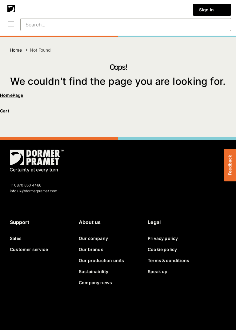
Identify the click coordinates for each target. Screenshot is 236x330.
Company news (95, 282)
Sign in (212, 10)
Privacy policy (163, 238)
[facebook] (17, 308)
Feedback (229, 165)
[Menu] (11, 24)
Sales (16, 238)
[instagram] (76, 308)
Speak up (157, 271)
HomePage (11, 95)
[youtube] (61, 308)
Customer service (29, 249)
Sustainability (93, 271)
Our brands (91, 249)
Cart (4, 110)
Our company (93, 238)
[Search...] (111, 24)
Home (16, 50)
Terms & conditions (168, 260)
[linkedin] (46, 308)
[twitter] (32, 308)
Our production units (101, 260)
